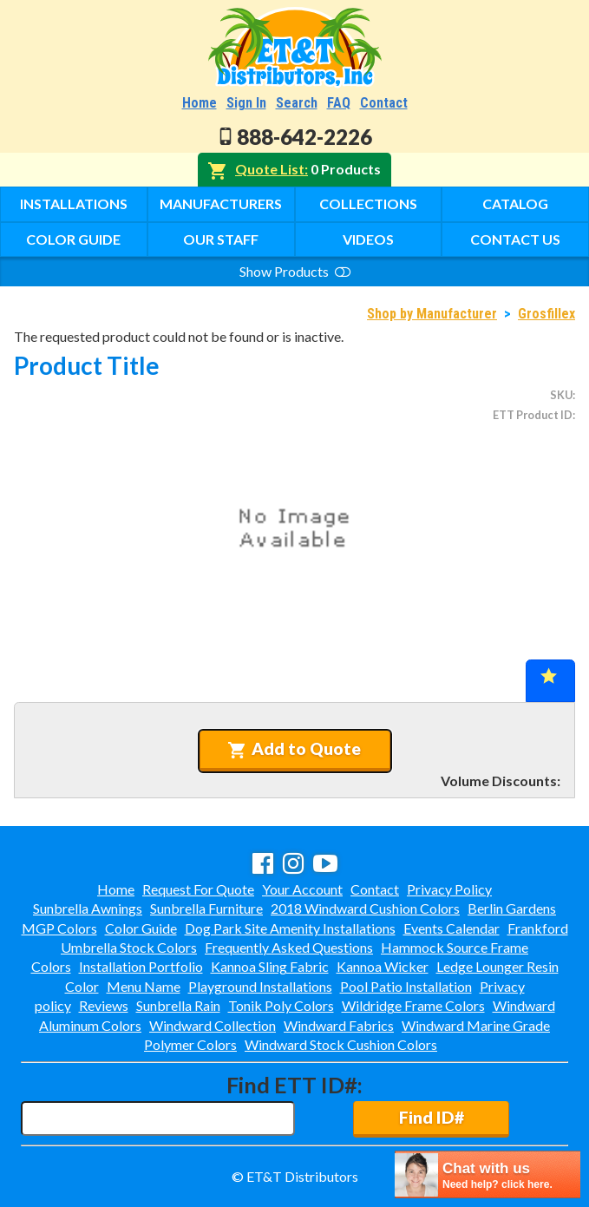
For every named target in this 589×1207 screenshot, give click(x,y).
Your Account (302, 889)
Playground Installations (260, 986)
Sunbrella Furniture (206, 908)
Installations (74, 203)
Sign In (246, 103)
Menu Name (143, 986)
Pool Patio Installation (406, 986)
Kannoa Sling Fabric (270, 966)
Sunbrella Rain (178, 1005)
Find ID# (431, 1117)
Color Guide (73, 239)
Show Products (294, 271)
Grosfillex (546, 313)
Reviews (103, 1005)
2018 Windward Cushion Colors (365, 908)
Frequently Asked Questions (289, 947)
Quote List (269, 169)
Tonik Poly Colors (281, 1005)
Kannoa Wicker (383, 966)
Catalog (515, 203)
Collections (368, 203)
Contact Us (515, 239)
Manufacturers (221, 203)
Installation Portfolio (141, 966)
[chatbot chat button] (487, 1174)
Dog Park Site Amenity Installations (290, 928)
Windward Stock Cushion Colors (341, 1044)
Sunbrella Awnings (87, 908)
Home (199, 103)
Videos (368, 239)
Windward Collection (212, 1025)
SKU (561, 395)
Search (296, 103)
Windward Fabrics (339, 1025)
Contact (384, 103)
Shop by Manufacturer (432, 313)
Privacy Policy (449, 889)
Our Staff (221, 239)
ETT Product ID (533, 415)
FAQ (338, 103)
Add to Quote (294, 748)
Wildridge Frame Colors (413, 1005)
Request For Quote (198, 889)
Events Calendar (451, 928)
